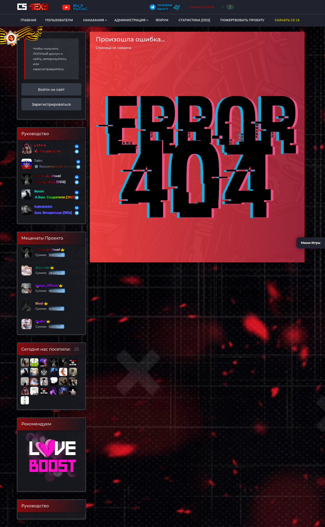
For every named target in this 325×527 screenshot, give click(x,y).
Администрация (129, 20)
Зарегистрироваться (51, 104)
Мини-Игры (310, 243)
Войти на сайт (51, 89)
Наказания (93, 20)
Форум (162, 20)
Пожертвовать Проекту (242, 20)
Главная (28, 20)
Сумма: (43, 252)
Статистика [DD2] (194, 20)
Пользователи (59, 20)
